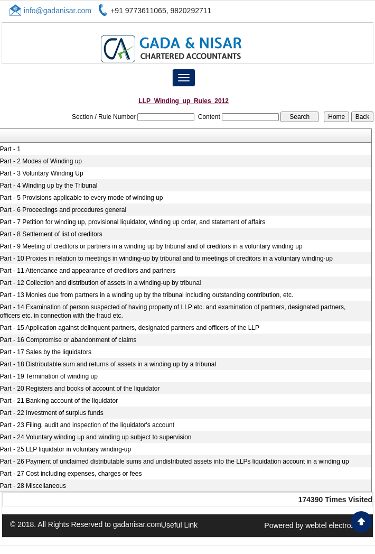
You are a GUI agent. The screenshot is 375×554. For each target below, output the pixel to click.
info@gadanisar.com (57, 10)
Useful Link (179, 525)
